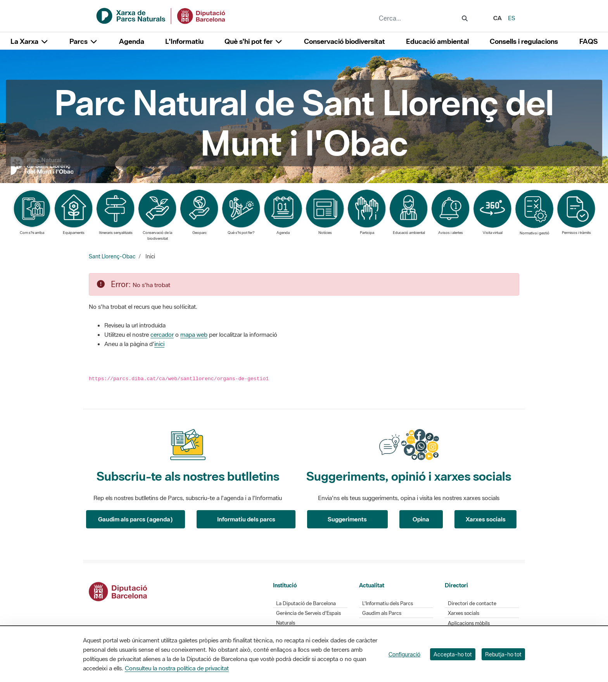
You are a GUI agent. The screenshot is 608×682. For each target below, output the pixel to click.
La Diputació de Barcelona (306, 603)
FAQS (588, 41)
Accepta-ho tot (453, 654)
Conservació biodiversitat (344, 41)
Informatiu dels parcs (246, 519)
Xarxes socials (486, 519)
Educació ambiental (437, 41)
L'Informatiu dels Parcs (387, 603)
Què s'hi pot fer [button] (254, 41)
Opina (421, 519)
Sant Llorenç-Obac (112, 256)
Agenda (131, 41)
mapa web (193, 334)
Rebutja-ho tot (503, 654)
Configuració (404, 654)
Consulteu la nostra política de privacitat (177, 668)
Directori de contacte (472, 603)
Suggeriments (347, 519)
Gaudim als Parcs (381, 613)
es (511, 18)
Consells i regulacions (524, 41)
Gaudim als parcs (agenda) (135, 519)
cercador (162, 334)
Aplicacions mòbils (469, 623)
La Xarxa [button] (29, 41)
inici (159, 344)
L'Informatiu (184, 41)
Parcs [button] (83, 41)
